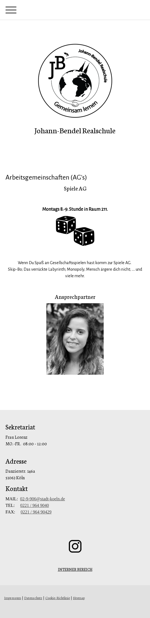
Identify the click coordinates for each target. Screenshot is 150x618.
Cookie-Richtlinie (57, 598)
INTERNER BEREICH (75, 569)
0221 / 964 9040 (34, 505)
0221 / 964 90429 (36, 512)
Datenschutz (33, 598)
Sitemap (79, 598)
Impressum (12, 598)
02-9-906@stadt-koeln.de (42, 498)
